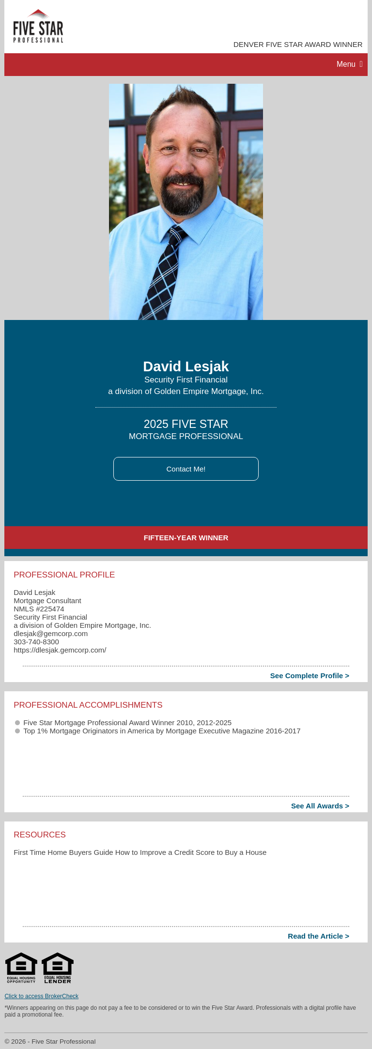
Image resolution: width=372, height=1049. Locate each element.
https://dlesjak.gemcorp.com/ (60, 650)
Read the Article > (318, 936)
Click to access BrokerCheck (41, 996)
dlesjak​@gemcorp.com (51, 633)
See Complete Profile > (309, 675)
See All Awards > (320, 806)
